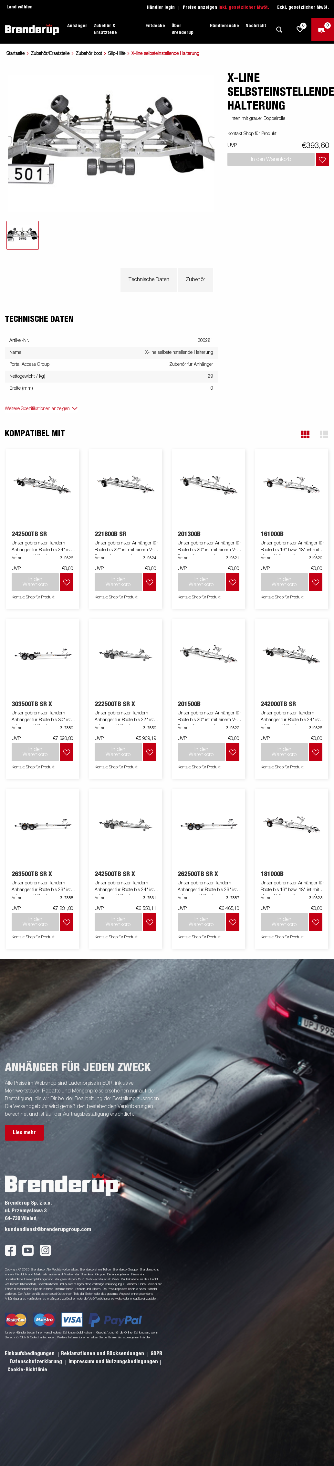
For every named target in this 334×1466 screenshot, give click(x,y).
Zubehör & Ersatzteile (105, 29)
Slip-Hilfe (116, 53)
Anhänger (77, 26)
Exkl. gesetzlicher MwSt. (303, 7)
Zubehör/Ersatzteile (50, 53)
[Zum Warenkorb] (322, 29)
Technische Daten (149, 279)
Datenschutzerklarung (36, 1361)
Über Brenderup (182, 29)
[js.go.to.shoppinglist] (300, 29)
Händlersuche (224, 26)
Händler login (161, 7)
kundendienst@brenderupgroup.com (48, 1229)
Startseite (15, 53)
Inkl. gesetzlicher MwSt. (243, 7)
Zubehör (195, 279)
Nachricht (255, 26)
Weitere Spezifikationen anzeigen (37, 408)
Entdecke (155, 26)
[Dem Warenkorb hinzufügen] (322, 159)
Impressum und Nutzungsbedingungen (113, 1361)
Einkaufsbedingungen (30, 1353)
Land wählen (19, 7)
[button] (305, 434)
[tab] (22, 235)
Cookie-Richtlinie (27, 1369)
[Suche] (279, 29)
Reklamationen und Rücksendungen (103, 1353)
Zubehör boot (89, 53)
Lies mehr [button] (24, 1132)
